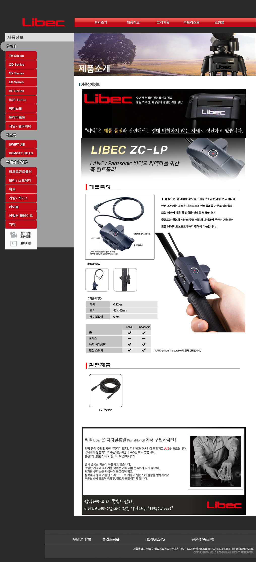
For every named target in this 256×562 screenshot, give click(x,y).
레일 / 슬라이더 (20, 126)
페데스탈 (15, 108)
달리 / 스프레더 (20, 180)
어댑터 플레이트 (21, 216)
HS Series (16, 91)
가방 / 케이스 (18, 198)
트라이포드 (17, 117)
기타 (12, 224)
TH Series (16, 56)
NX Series (16, 73)
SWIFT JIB (17, 144)
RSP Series (17, 100)
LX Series (16, 82)
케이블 (14, 207)
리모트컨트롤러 (20, 172)
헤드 (12, 189)
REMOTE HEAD (21, 153)
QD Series (16, 64)
